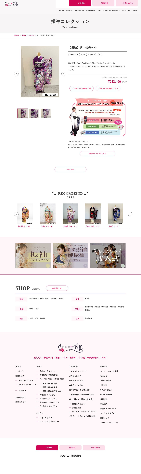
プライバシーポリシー (109, 434)
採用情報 (103, 411)
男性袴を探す (79, 10)
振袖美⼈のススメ (79, 415)
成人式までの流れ (76, 392)
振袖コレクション (29, 35)
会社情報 (103, 396)
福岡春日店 (89, 336)
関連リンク (104, 429)
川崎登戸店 (89, 328)
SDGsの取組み (106, 401)
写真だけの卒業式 (50, 399)
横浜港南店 (110, 324)
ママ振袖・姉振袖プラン (49, 386)
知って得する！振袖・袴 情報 (80, 411)
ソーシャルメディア (108, 425)
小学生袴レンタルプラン (49, 414)
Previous (16, 74)
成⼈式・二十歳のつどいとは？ (84, 423)
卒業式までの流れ (76, 396)
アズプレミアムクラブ (77, 382)
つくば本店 (61, 313)
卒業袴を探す (90, 10)
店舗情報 (103, 378)
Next (63, 74)
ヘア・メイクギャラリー (49, 433)
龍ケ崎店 (32, 316)
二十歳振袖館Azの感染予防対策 (81, 406)
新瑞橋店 (46, 336)
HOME (16, 35)
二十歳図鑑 (73, 378)
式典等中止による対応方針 (79, 401)
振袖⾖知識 (76, 419)
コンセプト (60, 10)
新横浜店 (100, 324)
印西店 (38, 326)
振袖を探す (70, 10)
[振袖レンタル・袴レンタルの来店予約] (80, 3)
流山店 (31, 326)
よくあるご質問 (75, 387)
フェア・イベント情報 (129, 10)
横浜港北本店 (90, 324)
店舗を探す (116, 10)
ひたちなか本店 (35, 313)
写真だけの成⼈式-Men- (52, 402)
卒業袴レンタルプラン (48, 410)
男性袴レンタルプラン (48, 406)
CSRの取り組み (106, 406)
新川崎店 (99, 328)
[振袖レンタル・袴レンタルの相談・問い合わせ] (127, 3)
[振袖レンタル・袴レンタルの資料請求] (103, 3)
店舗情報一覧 (57, 302)
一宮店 (31, 336)
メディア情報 (105, 392)
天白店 (38, 336)
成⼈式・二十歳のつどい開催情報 (82, 427)
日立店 (52, 313)
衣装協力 (103, 415)
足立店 (87, 315)
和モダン (22, 402)
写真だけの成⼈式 (50, 395)
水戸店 (45, 313)
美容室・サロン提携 (108, 420)
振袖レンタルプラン (48, 382)
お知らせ (103, 387)
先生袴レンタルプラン (48, 418)
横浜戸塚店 (120, 324)
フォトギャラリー (47, 429)
